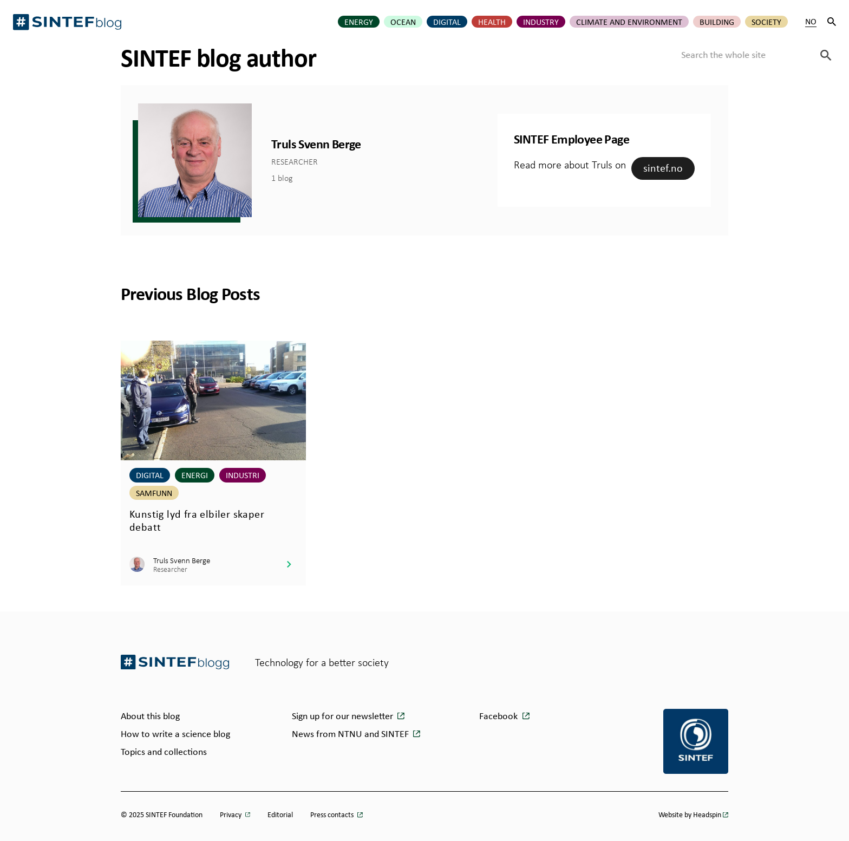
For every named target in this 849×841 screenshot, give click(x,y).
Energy (358, 22)
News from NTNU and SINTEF (351, 733)
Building (717, 22)
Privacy (231, 814)
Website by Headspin (689, 814)
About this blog (150, 715)
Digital (447, 22)
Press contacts (332, 814)
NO (811, 21)
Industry (541, 22)
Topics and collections (164, 751)
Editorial (280, 814)
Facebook (498, 715)
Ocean (403, 22)
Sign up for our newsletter (343, 715)
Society (766, 22)
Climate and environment (629, 22)
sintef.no (663, 167)
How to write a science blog (175, 733)
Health (492, 22)
